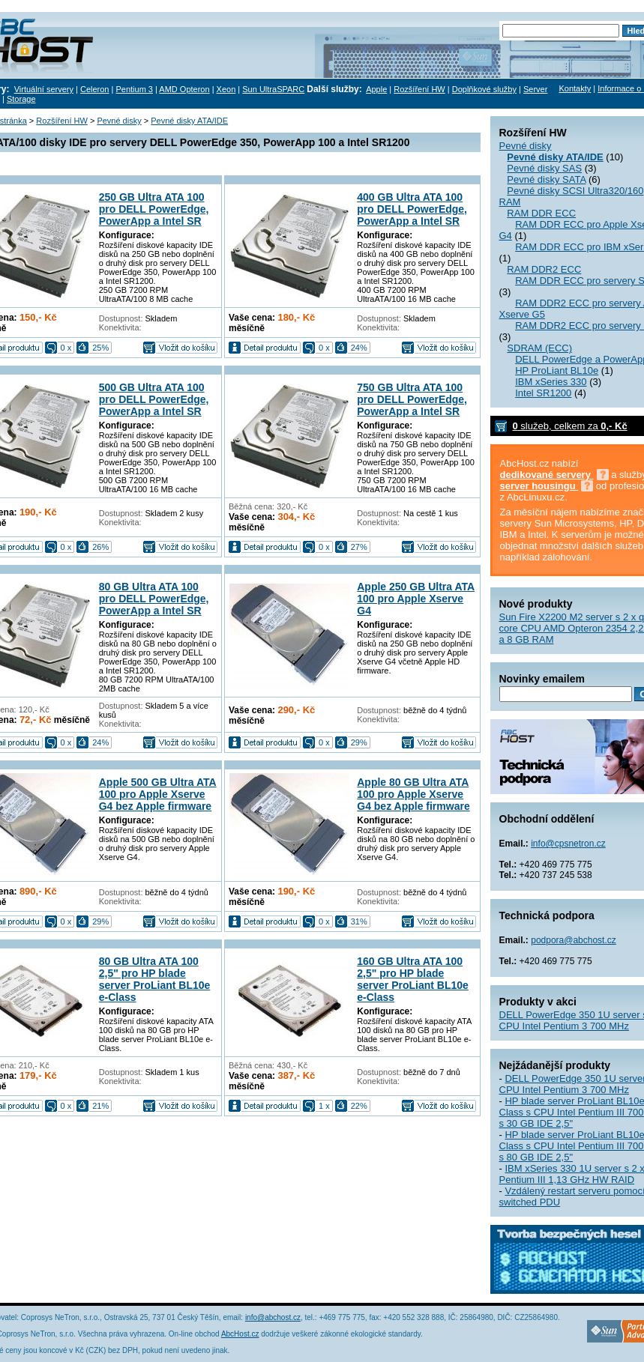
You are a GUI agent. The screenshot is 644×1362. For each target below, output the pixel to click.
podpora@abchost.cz (573, 940)
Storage (21, 98)
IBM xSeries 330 (550, 381)
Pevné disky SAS (544, 168)
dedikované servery (547, 474)
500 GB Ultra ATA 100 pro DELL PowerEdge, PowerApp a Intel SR (154, 399)
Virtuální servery (43, 89)
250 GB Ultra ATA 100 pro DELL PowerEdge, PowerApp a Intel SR (154, 209)
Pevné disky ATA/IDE (189, 120)
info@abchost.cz (273, 1317)
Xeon (226, 89)
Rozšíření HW (419, 89)
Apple (376, 89)
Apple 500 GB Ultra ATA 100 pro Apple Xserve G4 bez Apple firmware (158, 794)
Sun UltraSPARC (273, 89)
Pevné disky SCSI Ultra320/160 (575, 190)
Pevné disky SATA (546, 179)
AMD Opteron (184, 89)
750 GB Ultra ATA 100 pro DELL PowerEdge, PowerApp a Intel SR (412, 399)
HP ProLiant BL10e (556, 370)
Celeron (94, 89)
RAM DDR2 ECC (544, 269)
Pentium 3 (134, 89)
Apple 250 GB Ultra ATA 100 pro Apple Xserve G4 (416, 599)
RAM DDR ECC (541, 213)
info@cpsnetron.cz (568, 843)
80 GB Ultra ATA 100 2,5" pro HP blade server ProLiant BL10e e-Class (155, 979)
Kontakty (575, 88)
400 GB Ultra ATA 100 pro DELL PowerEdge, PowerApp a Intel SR (412, 209)
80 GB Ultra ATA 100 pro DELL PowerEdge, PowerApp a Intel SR (154, 599)
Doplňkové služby (484, 89)
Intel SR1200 (543, 393)
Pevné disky (525, 145)
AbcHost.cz (240, 1334)
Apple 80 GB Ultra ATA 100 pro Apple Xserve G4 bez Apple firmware (413, 794)
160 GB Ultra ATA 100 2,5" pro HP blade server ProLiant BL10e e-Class (413, 979)
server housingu (539, 485)
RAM (510, 202)
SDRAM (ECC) (539, 348)
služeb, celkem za (570, 426)
